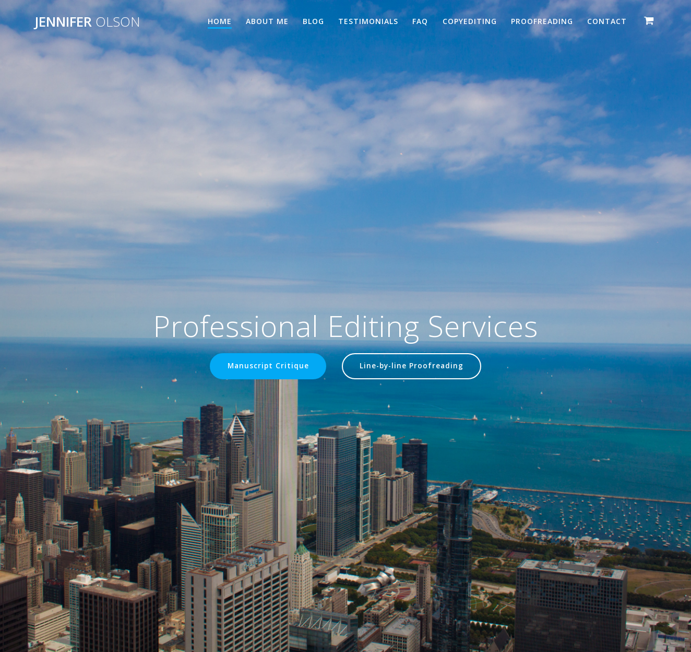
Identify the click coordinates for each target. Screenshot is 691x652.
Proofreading (542, 21)
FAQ (420, 21)
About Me (267, 21)
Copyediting (470, 21)
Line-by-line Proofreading (411, 366)
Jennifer (87, 22)
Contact (607, 21)
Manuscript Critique (267, 366)
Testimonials (368, 21)
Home (220, 21)
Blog (313, 21)
